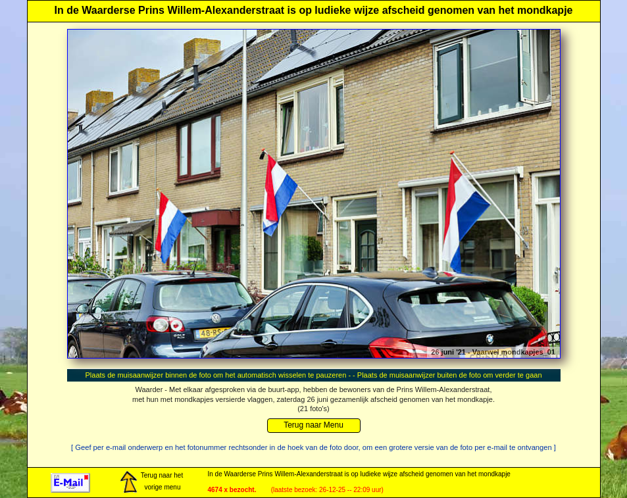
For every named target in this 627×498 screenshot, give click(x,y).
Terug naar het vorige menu (151, 482)
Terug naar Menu (313, 425)
